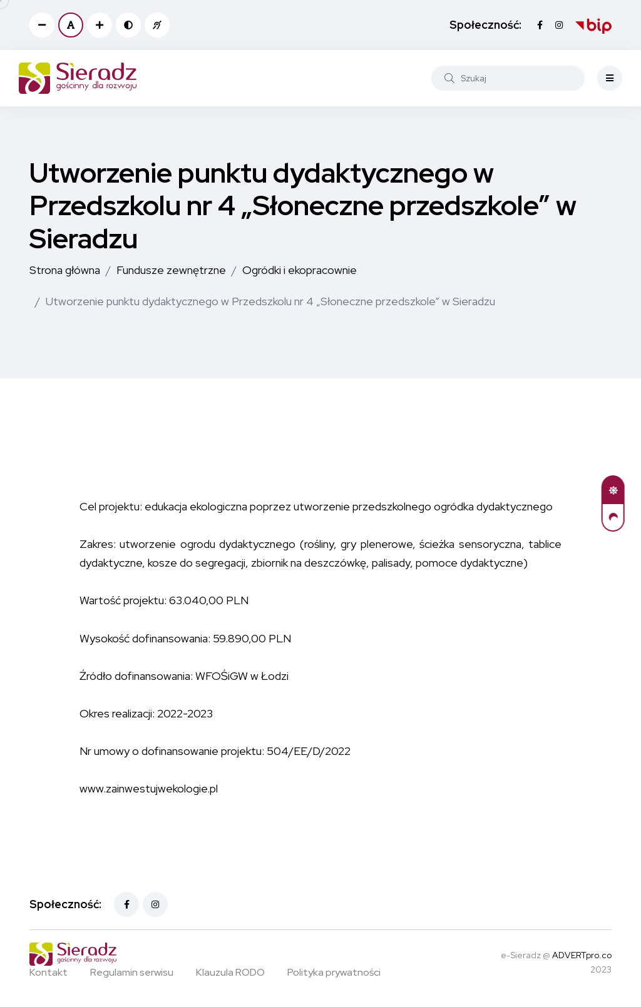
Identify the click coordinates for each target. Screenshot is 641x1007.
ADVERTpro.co (582, 955)
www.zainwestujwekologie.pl (148, 788)
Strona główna (64, 270)
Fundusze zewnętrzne (171, 270)
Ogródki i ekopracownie (299, 270)
